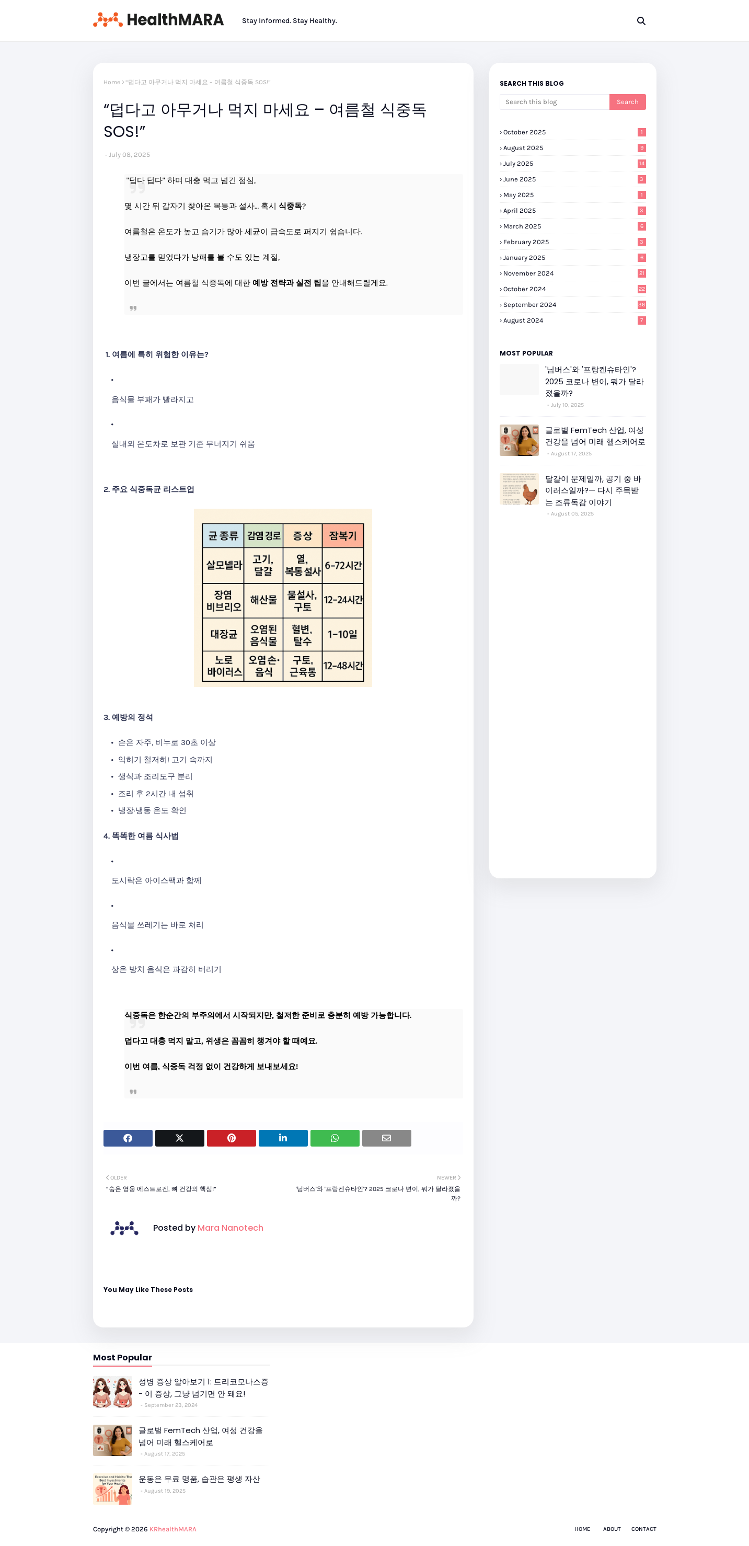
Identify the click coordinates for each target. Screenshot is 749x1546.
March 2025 (574, 226)
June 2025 (574, 179)
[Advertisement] (573, 692)
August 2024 (574, 320)
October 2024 (574, 289)
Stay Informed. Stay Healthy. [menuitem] (289, 20)
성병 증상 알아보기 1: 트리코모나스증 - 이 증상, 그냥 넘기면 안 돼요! (204, 1387)
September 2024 (574, 304)
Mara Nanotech (229, 1228)
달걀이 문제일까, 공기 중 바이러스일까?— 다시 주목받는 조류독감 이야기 (593, 490)
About (612, 1529)
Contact (643, 1529)
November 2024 (574, 273)
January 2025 (574, 257)
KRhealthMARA (173, 1529)
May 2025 (574, 195)
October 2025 (574, 132)
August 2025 (574, 148)
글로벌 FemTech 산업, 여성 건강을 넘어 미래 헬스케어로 (595, 436)
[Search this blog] (554, 102)
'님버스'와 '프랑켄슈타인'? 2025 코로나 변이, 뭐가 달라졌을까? (594, 381)
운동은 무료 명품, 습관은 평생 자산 (199, 1478)
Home (111, 82)
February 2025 (574, 242)
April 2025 (574, 210)
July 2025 (574, 163)
